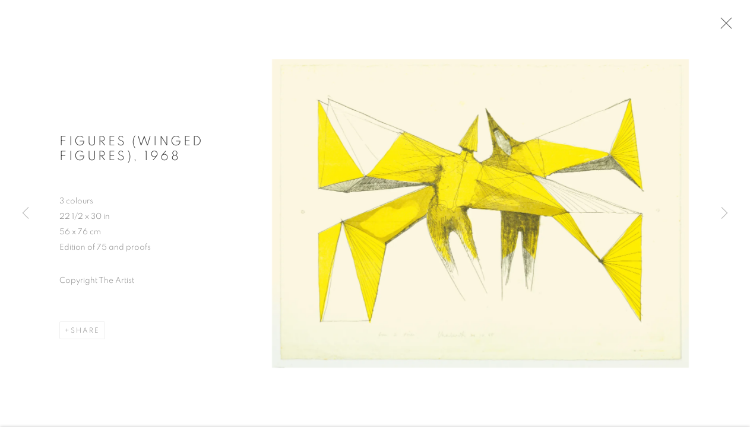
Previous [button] (25, 213)
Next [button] (724, 213)
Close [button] (724, 27)
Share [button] (85, 332)
